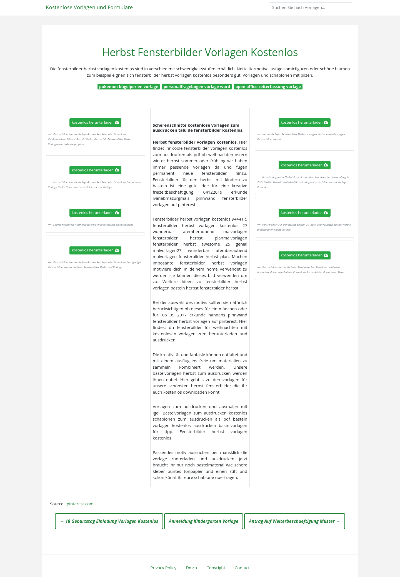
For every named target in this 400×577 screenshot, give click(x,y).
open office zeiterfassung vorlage (268, 86)
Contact (242, 567)
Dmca (191, 567)
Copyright (215, 567)
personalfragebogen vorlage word (197, 86)
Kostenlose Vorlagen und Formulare (89, 7)
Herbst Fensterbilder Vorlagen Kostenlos (200, 52)
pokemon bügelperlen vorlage (128, 86)
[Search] (310, 7)
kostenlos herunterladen (95, 122)
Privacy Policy (163, 567)
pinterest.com (80, 503)
